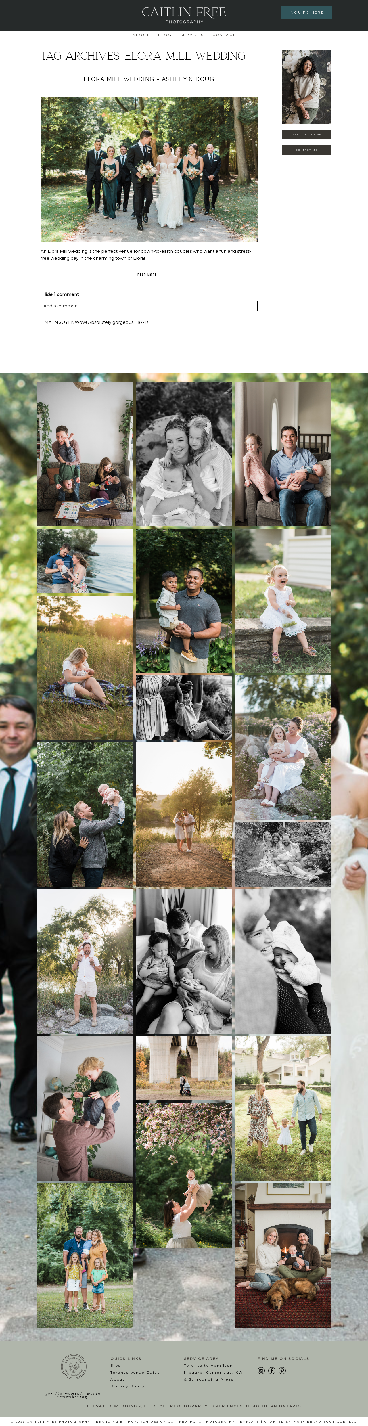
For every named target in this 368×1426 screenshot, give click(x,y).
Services (192, 34)
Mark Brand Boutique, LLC (325, 1421)
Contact (223, 34)
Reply (143, 322)
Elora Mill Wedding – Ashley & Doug (149, 79)
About (141, 34)
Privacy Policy (127, 1386)
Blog (165, 34)
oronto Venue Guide (136, 1372)
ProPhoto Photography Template (219, 1421)
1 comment (60, 294)
